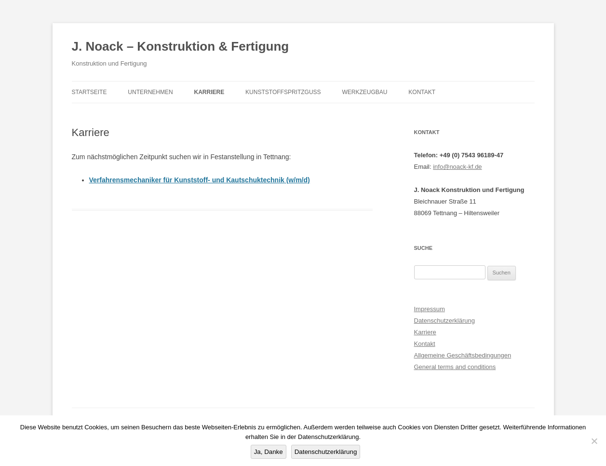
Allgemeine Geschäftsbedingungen (463, 355)
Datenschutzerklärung (444, 320)
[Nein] (594, 441)
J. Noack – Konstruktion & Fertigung (180, 46)
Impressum (429, 309)
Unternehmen (150, 92)
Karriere (209, 92)
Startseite (89, 92)
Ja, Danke (268, 451)
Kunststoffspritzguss (283, 92)
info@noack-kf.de (457, 166)
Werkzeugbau (364, 92)
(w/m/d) (298, 180)
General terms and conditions (455, 366)
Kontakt (421, 92)
